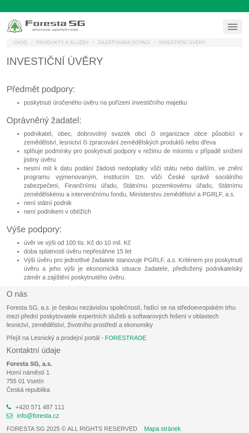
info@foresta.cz (38, 415)
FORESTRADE (126, 337)
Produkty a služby (62, 42)
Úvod (20, 42)
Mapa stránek (162, 428)
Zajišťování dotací (124, 42)
